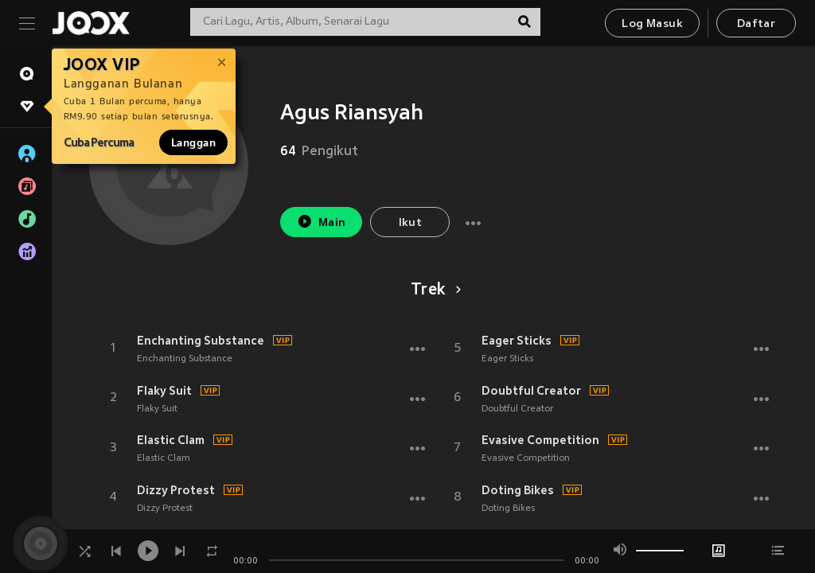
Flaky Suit (164, 390)
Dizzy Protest (176, 490)
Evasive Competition (540, 440)
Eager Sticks (517, 340)
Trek (433, 290)
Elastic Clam (171, 440)
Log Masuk (652, 24)
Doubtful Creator (531, 390)
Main (321, 221)
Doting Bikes (518, 490)
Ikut (411, 223)
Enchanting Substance (200, 340)
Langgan (193, 142)
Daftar (756, 24)
